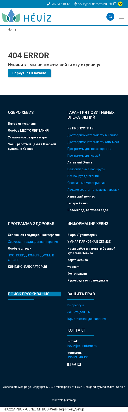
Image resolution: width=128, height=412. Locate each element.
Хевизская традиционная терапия (34, 235)
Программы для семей (83, 155)
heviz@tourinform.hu (82, 346)
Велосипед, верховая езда (87, 210)
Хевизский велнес (81, 196)
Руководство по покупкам (87, 280)
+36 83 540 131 (78, 357)
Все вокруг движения (83, 176)
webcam (73, 267)
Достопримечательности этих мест (93, 142)
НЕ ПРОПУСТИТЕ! (80, 128)
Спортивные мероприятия (86, 183)
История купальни (22, 123)
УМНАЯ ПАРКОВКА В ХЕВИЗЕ (89, 241)
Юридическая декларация (86, 319)
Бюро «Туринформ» (82, 235)
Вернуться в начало (29, 73)
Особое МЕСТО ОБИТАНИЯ (28, 130)
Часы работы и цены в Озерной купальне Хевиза (32, 146)
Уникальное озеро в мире (27, 137)
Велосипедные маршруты (86, 169)
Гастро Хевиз (77, 203)
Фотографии (77, 273)
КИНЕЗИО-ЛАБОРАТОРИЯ (27, 267)
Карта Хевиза (77, 260)
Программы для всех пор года (89, 149)
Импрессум (75, 305)
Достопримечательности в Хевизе (92, 135)
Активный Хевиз (79, 162)
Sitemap (70, 400)
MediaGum (107, 386)
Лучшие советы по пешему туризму (93, 189)
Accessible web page (17, 386)
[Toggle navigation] (121, 16)
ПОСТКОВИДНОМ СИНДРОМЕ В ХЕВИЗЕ (31, 258)
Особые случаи (19, 248)
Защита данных (78, 312)
